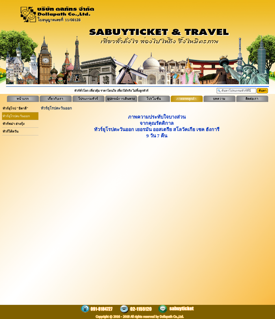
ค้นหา (262, 90)
